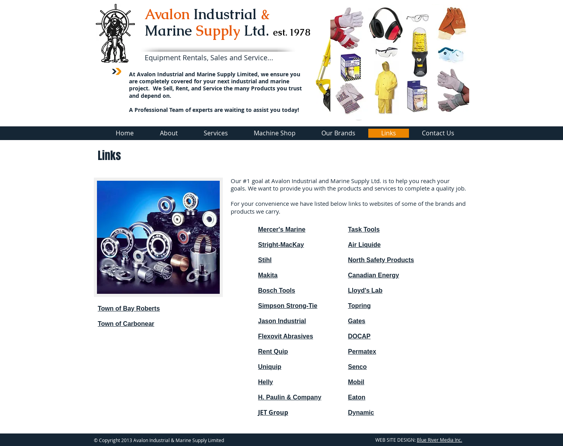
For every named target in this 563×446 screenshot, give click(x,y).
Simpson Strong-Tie (287, 305)
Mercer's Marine (281, 229)
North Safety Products (381, 260)
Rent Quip (273, 351)
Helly (265, 382)
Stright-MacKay (281, 244)
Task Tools (364, 229)
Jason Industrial (282, 321)
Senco (357, 366)
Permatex (362, 351)
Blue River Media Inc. (439, 440)
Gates (356, 321)
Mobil (356, 382)
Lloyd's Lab (365, 290)
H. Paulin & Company (289, 397)
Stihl (265, 260)
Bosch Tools (276, 290)
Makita (268, 275)
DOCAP (359, 336)
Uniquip (270, 366)
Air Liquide (364, 244)
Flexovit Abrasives (285, 336)
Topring (359, 305)
